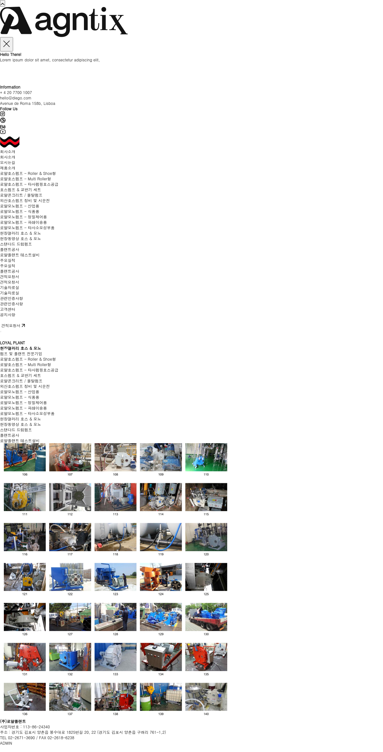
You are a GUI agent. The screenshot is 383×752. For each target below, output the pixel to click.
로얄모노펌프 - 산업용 (19, 205)
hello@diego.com (16, 97)
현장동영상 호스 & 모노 (20, 238)
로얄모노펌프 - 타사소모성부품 (27, 227)
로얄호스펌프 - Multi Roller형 (25, 178)
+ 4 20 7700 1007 (16, 92)
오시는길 (7, 162)
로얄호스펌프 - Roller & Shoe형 (28, 173)
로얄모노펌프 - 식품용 (19, 211)
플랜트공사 (9, 249)
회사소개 (7, 151)
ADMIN (6, 743)
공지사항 (7, 314)
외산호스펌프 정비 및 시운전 (25, 200)
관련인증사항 (11, 298)
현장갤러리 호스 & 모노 (20, 233)
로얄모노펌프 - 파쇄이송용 (23, 222)
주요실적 (7, 260)
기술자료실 (9, 287)
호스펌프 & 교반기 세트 (20, 189)
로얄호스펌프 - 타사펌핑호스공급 (29, 184)
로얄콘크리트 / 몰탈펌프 (21, 195)
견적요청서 (9, 276)
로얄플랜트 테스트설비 (20, 254)
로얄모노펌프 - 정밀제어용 (23, 216)
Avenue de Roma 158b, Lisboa (27, 103)
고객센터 (7, 309)
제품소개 (7, 167)
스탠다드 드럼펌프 (16, 244)
